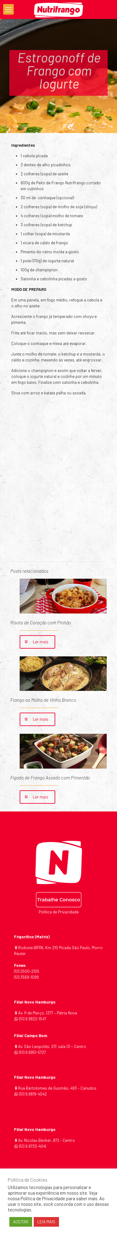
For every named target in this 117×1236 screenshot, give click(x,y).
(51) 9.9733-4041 (32, 1146)
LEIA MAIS (46, 1221)
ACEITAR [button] (20, 1221)
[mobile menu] (8, 9)
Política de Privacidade (59, 911)
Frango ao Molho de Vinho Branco (43, 700)
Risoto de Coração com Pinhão (40, 622)
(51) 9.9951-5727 (32, 1052)
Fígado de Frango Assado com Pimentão (50, 777)
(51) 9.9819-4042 (33, 1093)
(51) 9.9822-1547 (32, 1018)
